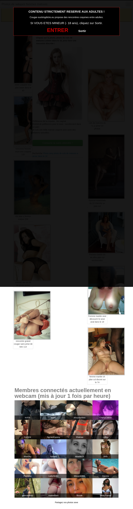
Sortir (82, 31)
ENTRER (57, 30)
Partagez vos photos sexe (66, 502)
